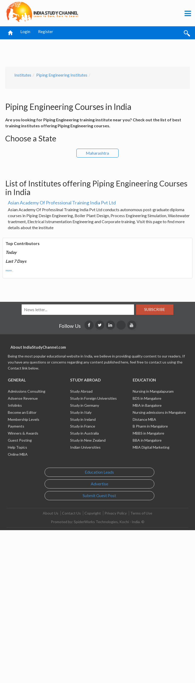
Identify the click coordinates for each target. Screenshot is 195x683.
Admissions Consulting (26, 391)
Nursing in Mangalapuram (153, 391)
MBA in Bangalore (147, 405)
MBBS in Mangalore (148, 433)
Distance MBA (144, 419)
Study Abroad (81, 391)
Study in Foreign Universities (93, 398)
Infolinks (15, 405)
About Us (50, 513)
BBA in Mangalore (147, 440)
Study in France (82, 426)
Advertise (99, 483)
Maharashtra (97, 153)
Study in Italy (81, 412)
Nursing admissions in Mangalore (159, 412)
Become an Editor (22, 412)
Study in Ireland (83, 419)
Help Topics (17, 447)
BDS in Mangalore (147, 398)
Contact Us (71, 513)
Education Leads (99, 471)
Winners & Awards (23, 433)
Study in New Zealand (88, 440)
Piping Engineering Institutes (61, 74)
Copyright (92, 513)
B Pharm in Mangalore (150, 426)
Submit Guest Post (99, 495)
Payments (16, 426)
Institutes (22, 74)
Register (45, 31)
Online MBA (18, 454)
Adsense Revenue (23, 398)
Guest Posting (20, 440)
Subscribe (154, 309)
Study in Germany (84, 405)
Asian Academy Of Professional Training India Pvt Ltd (62, 202)
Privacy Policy (116, 513)
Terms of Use (141, 513)
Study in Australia (84, 433)
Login (25, 31)
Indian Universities (85, 447)
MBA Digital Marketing (151, 447)
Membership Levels (23, 419)
